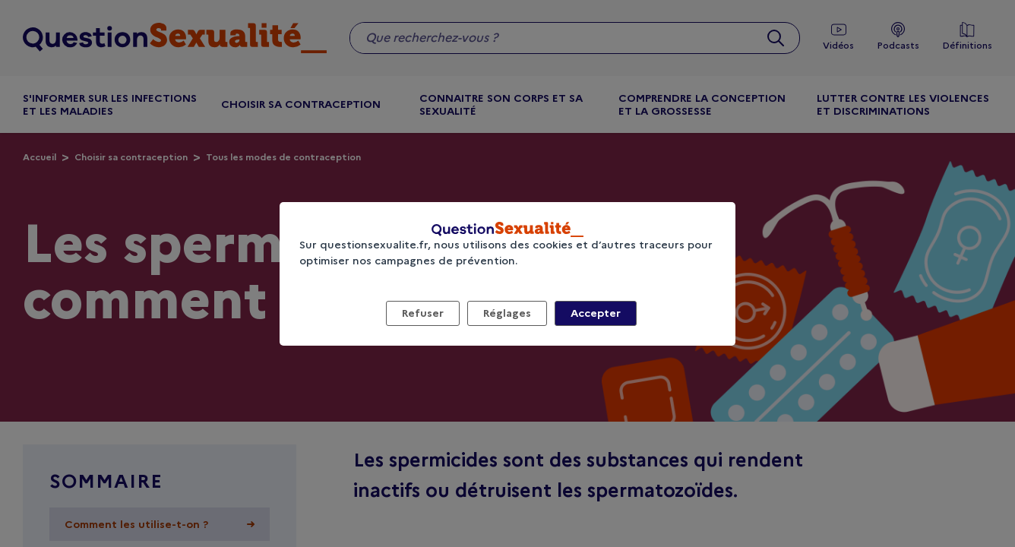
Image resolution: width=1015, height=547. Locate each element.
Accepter (596, 313)
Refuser (423, 313)
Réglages (507, 313)
